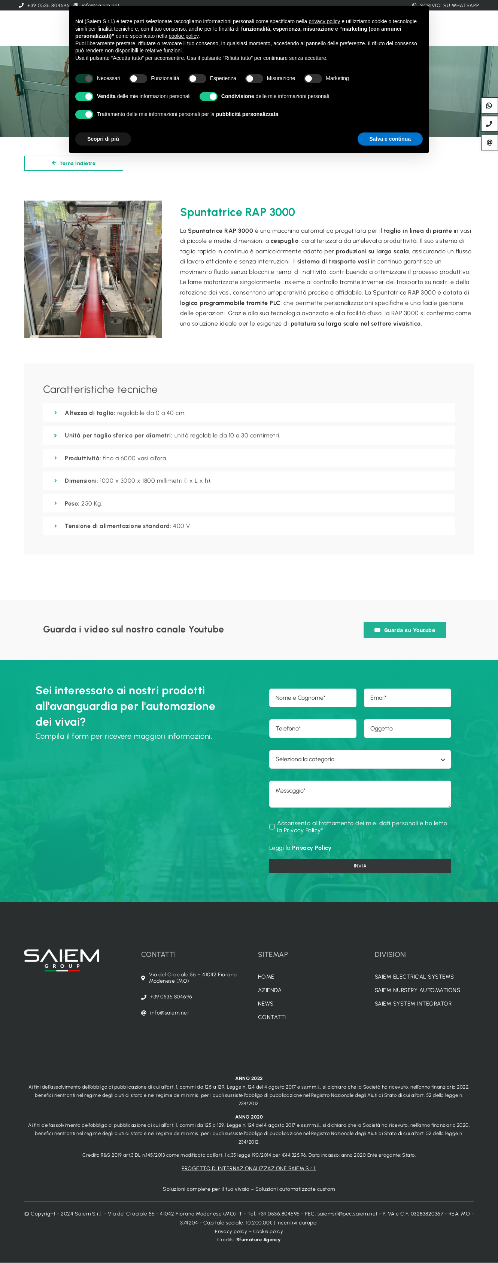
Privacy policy (231, 1231)
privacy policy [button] (324, 21)
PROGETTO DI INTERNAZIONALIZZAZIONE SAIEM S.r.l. (249, 1168)
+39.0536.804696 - (281, 1214)
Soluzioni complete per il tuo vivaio (206, 1189)
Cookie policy (268, 1231)
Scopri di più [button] (103, 139)
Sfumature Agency (258, 1239)
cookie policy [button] (183, 36)
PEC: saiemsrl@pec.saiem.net (341, 1214)
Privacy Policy (311, 847)
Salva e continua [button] (390, 139)
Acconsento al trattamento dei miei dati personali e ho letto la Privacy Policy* (362, 827)
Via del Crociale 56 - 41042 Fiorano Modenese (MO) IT (175, 1214)
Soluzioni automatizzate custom (295, 1189)
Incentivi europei (297, 1223)
